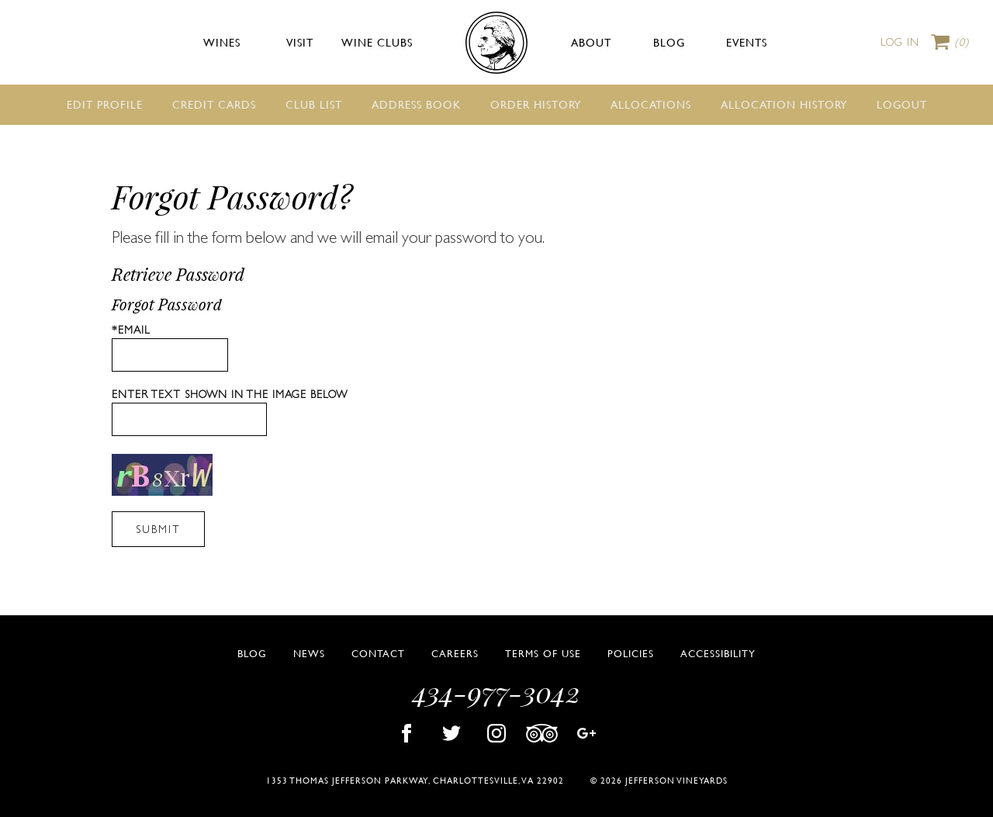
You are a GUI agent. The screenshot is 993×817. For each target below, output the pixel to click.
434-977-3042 (496, 691)
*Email (131, 330)
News (309, 653)
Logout (902, 104)
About (591, 42)
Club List (313, 104)
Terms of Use (543, 653)
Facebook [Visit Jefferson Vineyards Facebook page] (406, 733)
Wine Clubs (377, 42)
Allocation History (784, 104)
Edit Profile (105, 104)
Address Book (416, 104)
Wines (221, 42)
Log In (900, 42)
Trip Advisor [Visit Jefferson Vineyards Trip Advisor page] (541, 733)
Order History (535, 104)
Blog (669, 42)
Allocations (651, 104)
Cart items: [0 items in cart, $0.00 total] (962, 42)
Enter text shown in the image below (230, 394)
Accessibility (718, 653)
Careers (455, 653)
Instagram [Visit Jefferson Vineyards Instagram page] (496, 733)
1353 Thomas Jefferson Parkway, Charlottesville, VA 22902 (415, 780)
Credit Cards (214, 104)
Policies (630, 653)
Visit (299, 42)
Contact (378, 653)
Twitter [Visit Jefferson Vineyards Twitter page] (451, 733)
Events (746, 42)
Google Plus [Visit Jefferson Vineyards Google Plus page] (586, 733)
